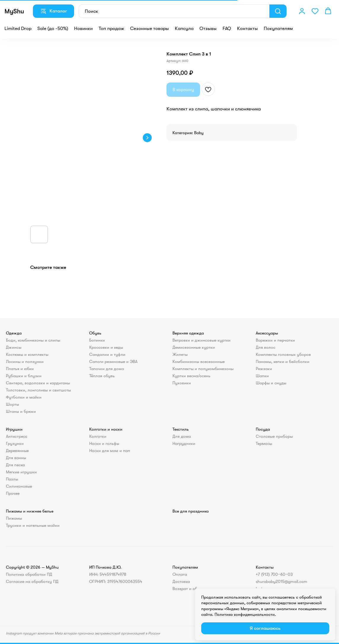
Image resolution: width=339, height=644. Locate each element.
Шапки (262, 375)
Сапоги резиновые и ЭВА (113, 361)
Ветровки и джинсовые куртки (201, 340)
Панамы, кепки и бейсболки (282, 361)
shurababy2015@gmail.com (281, 581)
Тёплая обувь (102, 375)
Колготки (97, 436)
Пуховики (181, 382)
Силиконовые (19, 486)
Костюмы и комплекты (27, 354)
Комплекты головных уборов (283, 354)
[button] (302, 11)
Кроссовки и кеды (106, 347)
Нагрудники (183, 443)
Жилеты (180, 354)
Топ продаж (111, 28)
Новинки (83, 28)
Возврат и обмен (188, 588)
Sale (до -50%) (52, 28)
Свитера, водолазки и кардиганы (38, 382)
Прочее (13, 493)
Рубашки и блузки (23, 375)
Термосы (264, 443)
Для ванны (16, 457)
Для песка (15, 464)
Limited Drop (17, 28)
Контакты (247, 28)
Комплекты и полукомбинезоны (203, 368)
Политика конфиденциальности (245, 614)
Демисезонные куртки (193, 347)
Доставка (181, 581)
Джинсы (13, 347)
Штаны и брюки (21, 411)
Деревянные (17, 450)
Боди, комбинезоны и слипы (33, 340)
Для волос (265, 347)
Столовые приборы (274, 436)
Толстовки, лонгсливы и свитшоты (38, 390)
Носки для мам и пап (109, 450)
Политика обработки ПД (29, 574)
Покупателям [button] (278, 28)
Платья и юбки (20, 368)
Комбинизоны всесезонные (198, 361)
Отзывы (208, 28)
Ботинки (97, 340)
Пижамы (14, 518)
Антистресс (16, 436)
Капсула (184, 28)
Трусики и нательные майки (33, 525)
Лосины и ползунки (25, 361)
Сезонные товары (149, 28)
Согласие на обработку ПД (32, 581)
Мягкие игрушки (21, 471)
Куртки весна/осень (191, 375)
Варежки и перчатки (275, 340)
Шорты (12, 404)
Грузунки (15, 443)
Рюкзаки (264, 368)
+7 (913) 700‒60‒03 (274, 574)
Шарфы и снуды (271, 382)
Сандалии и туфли (107, 354)
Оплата (179, 574)
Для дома (181, 436)
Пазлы (12, 479)
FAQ (227, 28)
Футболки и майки (23, 397)
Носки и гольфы (104, 443)
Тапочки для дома (106, 368)
